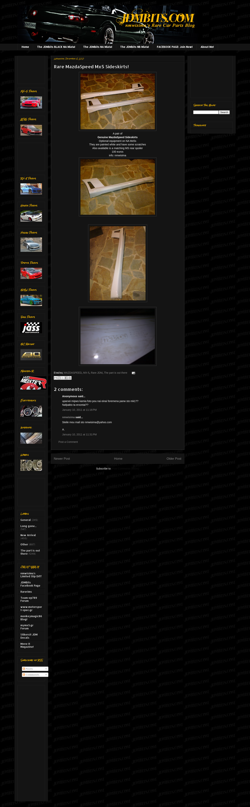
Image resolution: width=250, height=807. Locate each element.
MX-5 (86, 372)
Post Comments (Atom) (125, 468)
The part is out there (115, 372)
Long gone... (28, 526)
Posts (28, 668)
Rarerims (26, 591)
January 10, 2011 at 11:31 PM (79, 434)
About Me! (207, 46)
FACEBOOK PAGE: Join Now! (175, 46)
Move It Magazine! (27, 645)
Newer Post (62, 458)
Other (24, 544)
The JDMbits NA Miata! (97, 46)
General (25, 519)
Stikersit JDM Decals (29, 636)
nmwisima (68, 417)
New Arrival (28, 535)
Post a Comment (68, 441)
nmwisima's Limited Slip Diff (31, 575)
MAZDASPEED (73, 372)
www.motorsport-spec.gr (31, 608)
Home (25, 46)
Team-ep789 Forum (28, 599)
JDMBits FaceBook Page (30, 584)
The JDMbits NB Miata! (134, 46)
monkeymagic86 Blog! (31, 618)
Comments (31, 674)
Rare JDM (97, 372)
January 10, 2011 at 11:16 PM (79, 409)
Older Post (174, 458)
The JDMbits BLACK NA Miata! (56, 46)
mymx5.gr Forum (26, 627)
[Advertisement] (32, 68)
